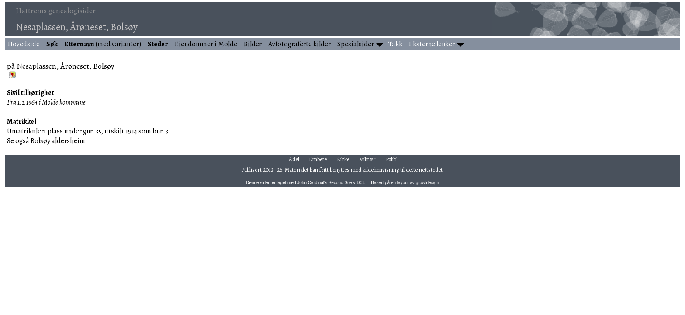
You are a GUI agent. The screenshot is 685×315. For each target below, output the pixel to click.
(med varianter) (102, 44)
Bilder (253, 44)
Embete (318, 159)
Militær (367, 159)
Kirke (343, 159)
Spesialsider (355, 44)
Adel (294, 159)
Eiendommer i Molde (206, 44)
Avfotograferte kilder (299, 44)
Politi (391, 159)
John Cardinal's (312, 182)
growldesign (427, 182)
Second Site (340, 182)
